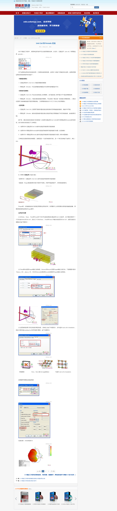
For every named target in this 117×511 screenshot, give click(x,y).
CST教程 (25, 38)
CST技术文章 (96, 85)
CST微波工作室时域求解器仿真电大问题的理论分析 (32, 478)
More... (30, 488)
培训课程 (72, 4)
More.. (94, 48)
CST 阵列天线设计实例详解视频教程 (90, 64)
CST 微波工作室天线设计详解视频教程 (90, 60)
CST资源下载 (85, 88)
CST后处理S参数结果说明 (88, 112)
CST (21, 38)
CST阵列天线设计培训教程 (39, 498)
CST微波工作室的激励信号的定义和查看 (91, 103)
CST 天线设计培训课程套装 (87, 54)
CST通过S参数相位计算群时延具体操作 (91, 119)
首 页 (17, 13)
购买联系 (96, 13)
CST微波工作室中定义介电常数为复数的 (91, 108)
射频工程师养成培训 (74, 13)
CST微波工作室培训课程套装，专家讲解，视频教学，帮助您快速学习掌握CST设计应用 (49, 475)
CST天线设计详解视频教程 (24, 498)
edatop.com (49, 57)
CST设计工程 (96, 92)
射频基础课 (61, 13)
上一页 (38, 471)
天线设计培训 (38, 13)
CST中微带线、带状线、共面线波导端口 (91, 110)
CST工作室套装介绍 (87, 117)
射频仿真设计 (26, 13)
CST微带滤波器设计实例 (54, 498)
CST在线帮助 (85, 92)
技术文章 (77, 4)
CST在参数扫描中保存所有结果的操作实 (91, 114)
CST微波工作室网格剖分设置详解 (90, 101)
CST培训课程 (85, 85)
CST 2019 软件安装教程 (87, 121)
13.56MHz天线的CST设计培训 (68, 498)
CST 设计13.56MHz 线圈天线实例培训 (90, 70)
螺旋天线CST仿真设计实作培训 (88, 67)
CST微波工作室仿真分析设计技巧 (28, 480)
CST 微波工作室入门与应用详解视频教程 (91, 57)
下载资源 (83, 4)
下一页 (52, 471)
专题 (87, 4)
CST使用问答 (96, 88)
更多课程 (87, 13)
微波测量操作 (50, 13)
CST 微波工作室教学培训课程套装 (89, 51)
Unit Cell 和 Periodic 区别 (88, 106)
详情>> (101, 37)
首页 (17, 38)
